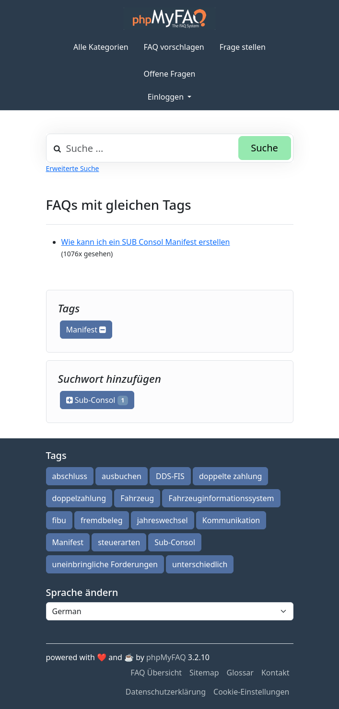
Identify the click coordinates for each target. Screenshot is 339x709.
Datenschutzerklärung (166, 691)
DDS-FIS (170, 476)
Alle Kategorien (101, 47)
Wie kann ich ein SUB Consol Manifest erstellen (145, 242)
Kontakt (275, 672)
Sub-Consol (97, 400)
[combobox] (169, 148)
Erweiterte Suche (72, 168)
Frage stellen (243, 47)
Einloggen (167, 96)
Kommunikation (231, 520)
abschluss (69, 476)
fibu (59, 520)
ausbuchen (121, 476)
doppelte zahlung (230, 476)
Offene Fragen (170, 74)
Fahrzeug (137, 498)
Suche (264, 147)
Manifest (86, 329)
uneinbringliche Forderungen (105, 564)
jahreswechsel (162, 520)
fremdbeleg (101, 520)
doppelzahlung (79, 498)
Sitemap (204, 672)
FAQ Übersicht (156, 672)
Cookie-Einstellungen (251, 691)
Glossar (240, 672)
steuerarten (119, 542)
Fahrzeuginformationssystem (221, 498)
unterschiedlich (199, 564)
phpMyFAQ (166, 657)
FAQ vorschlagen (174, 47)
